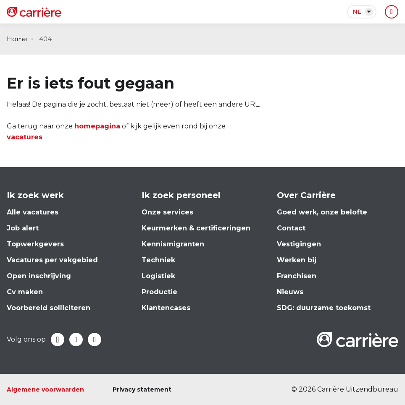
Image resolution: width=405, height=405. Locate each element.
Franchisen (296, 276)
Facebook (57, 339)
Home (17, 39)
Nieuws (290, 292)
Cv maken (25, 292)
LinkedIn (76, 339)
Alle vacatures (32, 212)
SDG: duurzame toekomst (324, 308)
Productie (159, 292)
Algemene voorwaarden (45, 389)
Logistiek (158, 276)
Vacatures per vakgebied (52, 260)
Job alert (23, 228)
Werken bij (296, 260)
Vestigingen (299, 244)
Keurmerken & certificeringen (196, 228)
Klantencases (166, 308)
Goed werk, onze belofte (322, 212)
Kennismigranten (173, 244)
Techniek (158, 260)
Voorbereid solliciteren (48, 308)
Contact (291, 228)
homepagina (97, 126)
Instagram (94, 339)
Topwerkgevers (35, 244)
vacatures (24, 137)
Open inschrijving (39, 276)
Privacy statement (142, 389)
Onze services (167, 212)
